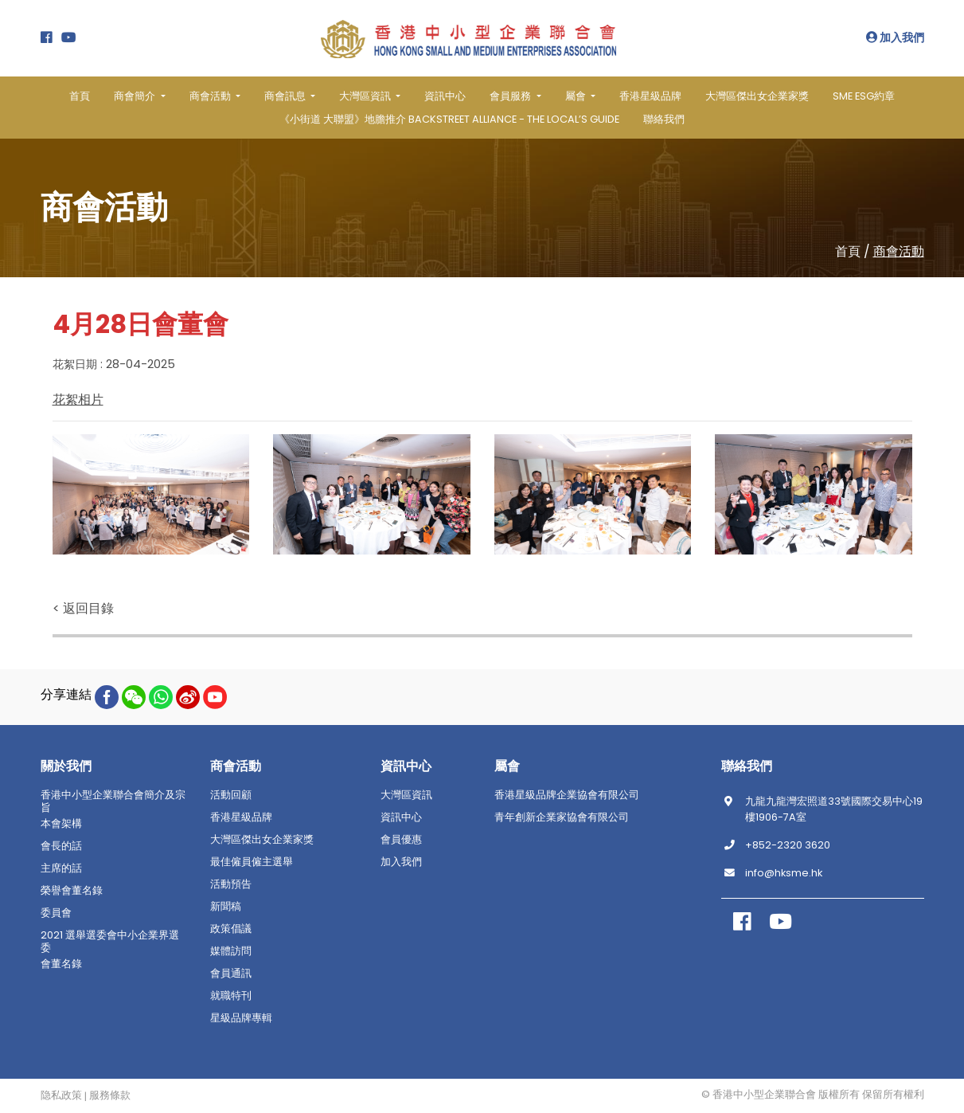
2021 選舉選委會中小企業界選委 (110, 941)
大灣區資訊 (406, 794)
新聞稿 (225, 905)
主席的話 (61, 867)
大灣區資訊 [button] (366, 96)
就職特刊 (231, 995)
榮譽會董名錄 (72, 890)
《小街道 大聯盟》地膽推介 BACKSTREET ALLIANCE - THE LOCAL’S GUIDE (449, 119)
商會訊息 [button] (286, 96)
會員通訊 (231, 972)
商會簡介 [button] (136, 96)
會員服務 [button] (511, 96)
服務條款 (110, 1094)
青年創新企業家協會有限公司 (561, 816)
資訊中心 (445, 96)
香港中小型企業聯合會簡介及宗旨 (113, 800)
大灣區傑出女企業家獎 (757, 96)
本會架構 (61, 823)
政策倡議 (231, 928)
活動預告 (231, 883)
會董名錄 (61, 963)
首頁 (79, 96)
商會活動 (898, 251)
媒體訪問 (231, 950)
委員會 (56, 912)
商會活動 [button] (211, 96)
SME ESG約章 (864, 96)
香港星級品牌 (650, 96)
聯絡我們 (664, 119)
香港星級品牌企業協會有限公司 (566, 794)
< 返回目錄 (83, 607)
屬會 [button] (576, 96)
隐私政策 (61, 1094)
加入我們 (895, 37)
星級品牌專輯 (241, 1017)
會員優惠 (401, 839)
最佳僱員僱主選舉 (251, 861)
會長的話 (61, 845)
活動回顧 (231, 794)
